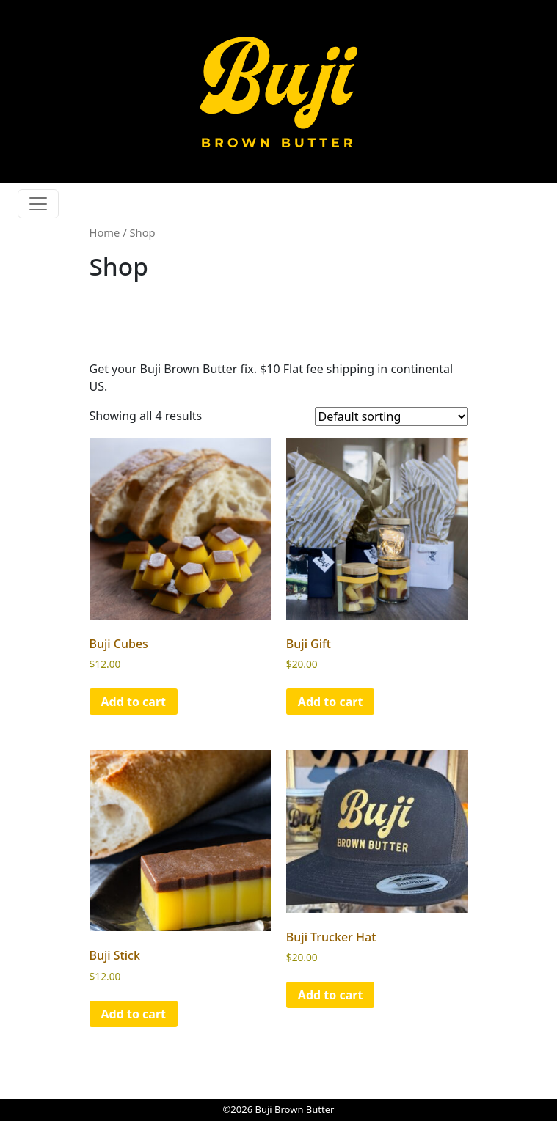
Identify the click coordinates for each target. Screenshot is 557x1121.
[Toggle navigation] (38, 203)
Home (105, 232)
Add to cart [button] (134, 702)
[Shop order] (391, 416)
